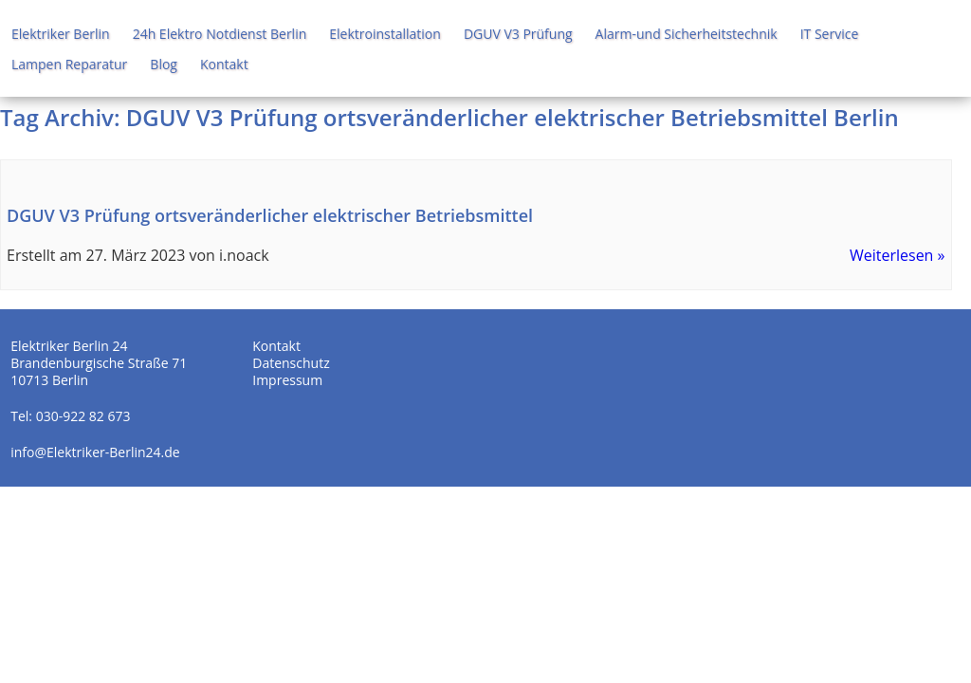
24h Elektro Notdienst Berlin (220, 34)
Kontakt (224, 64)
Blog (163, 64)
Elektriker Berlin (60, 34)
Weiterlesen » (897, 255)
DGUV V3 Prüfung (518, 34)
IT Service (829, 34)
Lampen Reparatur (69, 64)
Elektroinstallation (385, 34)
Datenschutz (290, 363)
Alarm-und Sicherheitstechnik (686, 34)
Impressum (287, 380)
